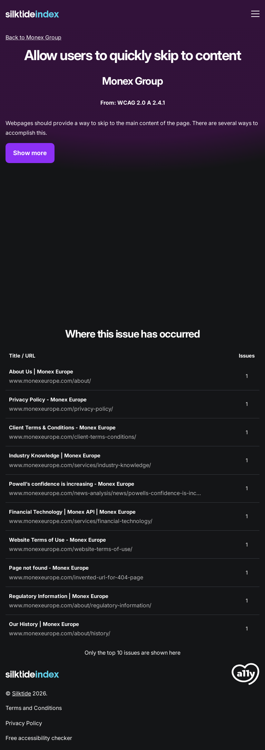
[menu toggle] (255, 13)
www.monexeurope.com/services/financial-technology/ (81, 521)
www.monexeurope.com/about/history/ (59, 633)
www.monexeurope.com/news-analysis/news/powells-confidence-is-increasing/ (105, 493)
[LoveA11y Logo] (245, 675)
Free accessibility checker (39, 737)
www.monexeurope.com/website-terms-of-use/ (70, 548)
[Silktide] (32, 14)
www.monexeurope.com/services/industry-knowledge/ (80, 465)
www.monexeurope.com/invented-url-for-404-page (76, 577)
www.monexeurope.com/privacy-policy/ (61, 408)
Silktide (21, 693)
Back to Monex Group (33, 37)
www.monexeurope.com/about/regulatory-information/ (80, 605)
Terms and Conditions (34, 707)
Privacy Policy (24, 723)
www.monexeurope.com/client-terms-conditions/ (72, 436)
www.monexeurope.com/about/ (50, 380)
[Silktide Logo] (32, 674)
